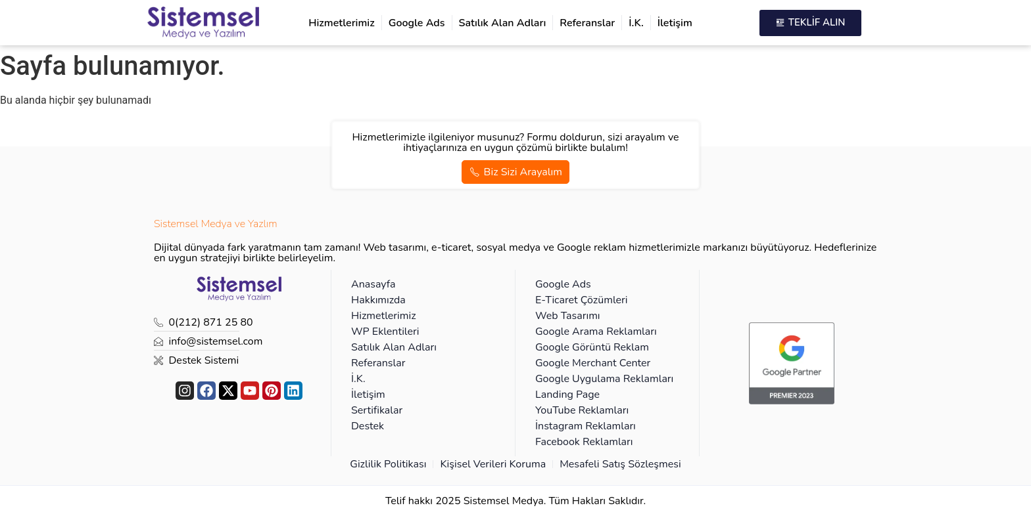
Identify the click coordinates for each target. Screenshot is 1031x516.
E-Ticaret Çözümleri (581, 300)
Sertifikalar (376, 410)
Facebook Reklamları (584, 442)
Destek (367, 426)
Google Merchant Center (592, 363)
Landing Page (567, 394)
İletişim (675, 23)
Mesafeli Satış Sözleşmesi (620, 464)
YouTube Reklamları (582, 410)
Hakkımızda (378, 300)
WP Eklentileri (385, 331)
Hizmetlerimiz (341, 23)
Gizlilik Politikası (388, 464)
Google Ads (417, 23)
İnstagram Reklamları (585, 426)
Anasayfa (373, 284)
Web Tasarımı (567, 316)
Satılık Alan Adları (502, 23)
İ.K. (636, 23)
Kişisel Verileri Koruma (493, 464)
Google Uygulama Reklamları (604, 379)
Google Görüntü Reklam (592, 347)
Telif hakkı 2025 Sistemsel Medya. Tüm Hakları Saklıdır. (515, 501)
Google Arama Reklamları (596, 331)
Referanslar (587, 23)
